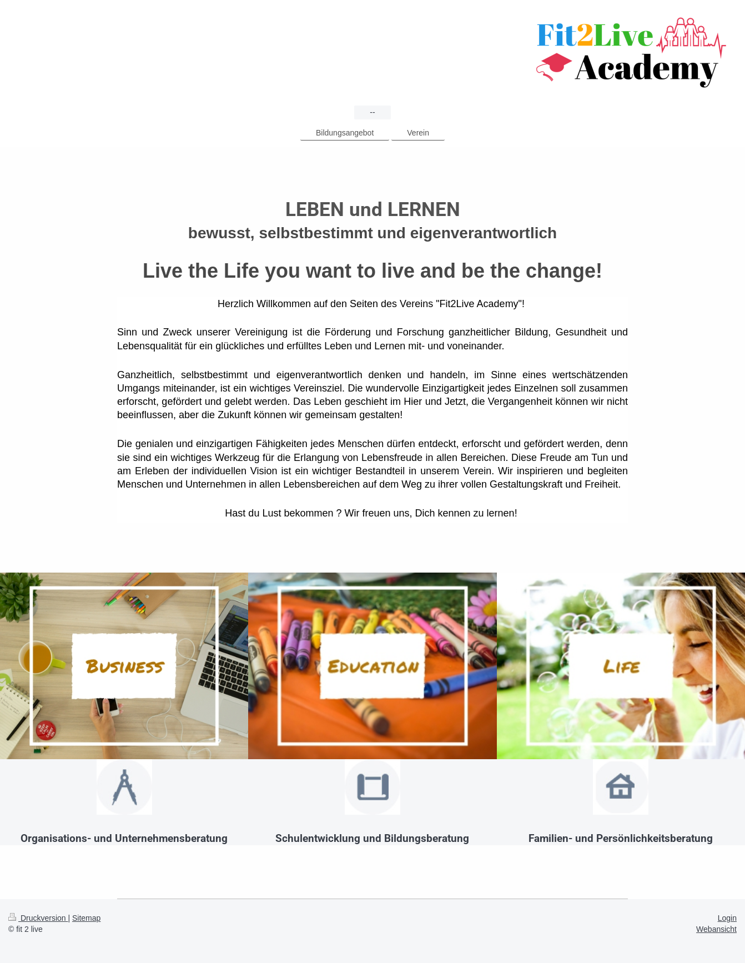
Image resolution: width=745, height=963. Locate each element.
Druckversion (38, 918)
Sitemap (86, 918)
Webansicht (716, 929)
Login (727, 918)
